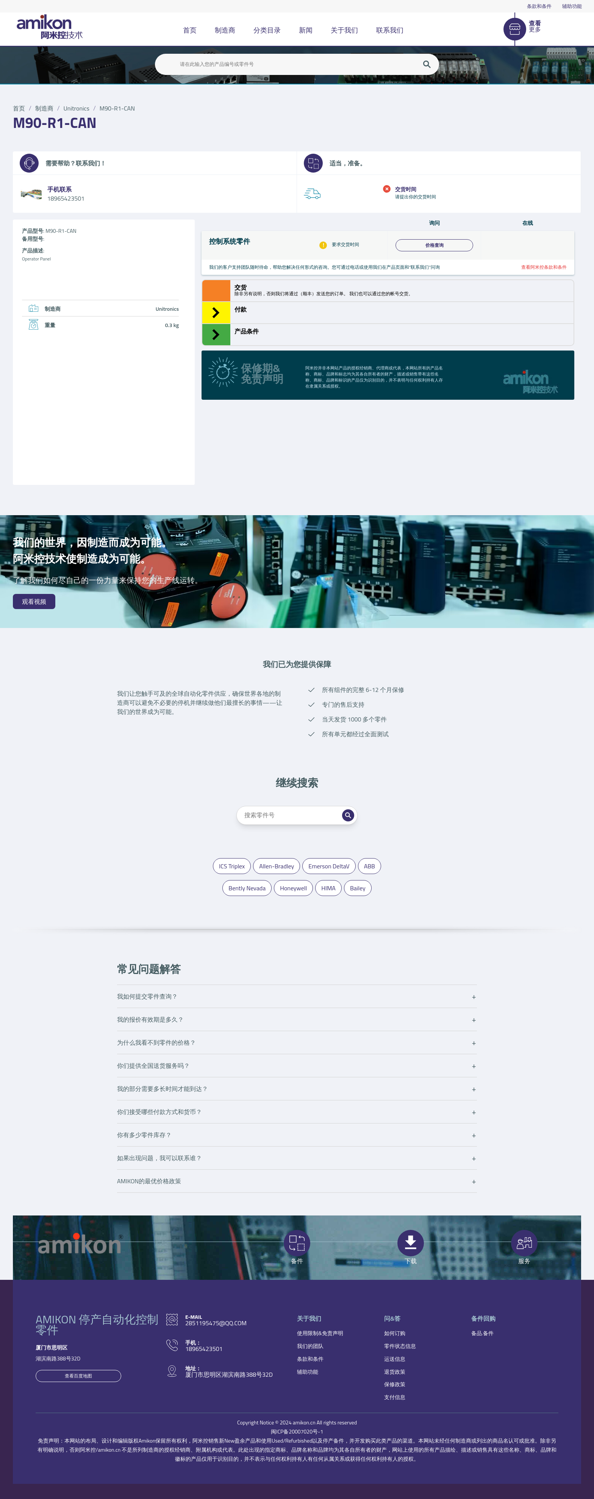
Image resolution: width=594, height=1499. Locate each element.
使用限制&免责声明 (320, 1333)
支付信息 (394, 1397)
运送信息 (394, 1359)
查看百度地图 (78, 1375)
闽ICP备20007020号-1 (297, 1431)
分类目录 (267, 30)
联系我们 (389, 30)
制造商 (225, 30)
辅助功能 (572, 6)
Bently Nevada (247, 888)
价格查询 (434, 245)
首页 (190, 30)
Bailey (358, 888)
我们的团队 (310, 1346)
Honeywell (293, 888)
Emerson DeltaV (328, 866)
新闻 (306, 30)
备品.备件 (482, 1333)
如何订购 (394, 1333)
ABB (369, 866)
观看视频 (34, 601)
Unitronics (76, 108)
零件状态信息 (400, 1346)
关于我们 (344, 30)
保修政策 (394, 1384)
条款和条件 (539, 6)
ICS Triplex (232, 866)
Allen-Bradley (276, 866)
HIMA (328, 888)
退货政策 (394, 1372)
